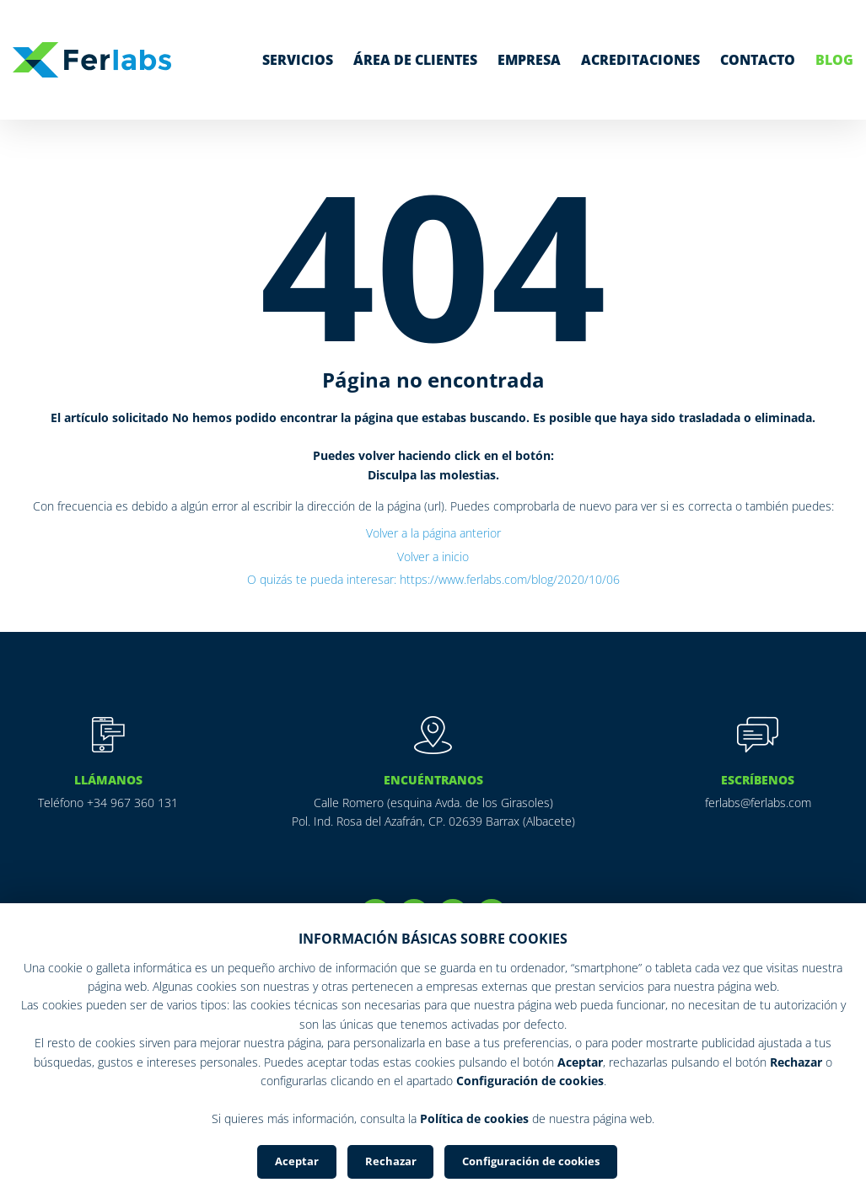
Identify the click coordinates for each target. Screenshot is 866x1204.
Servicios (297, 60)
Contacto (757, 60)
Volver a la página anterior (433, 533)
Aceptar (297, 1161)
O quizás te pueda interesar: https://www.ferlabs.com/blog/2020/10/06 (433, 579)
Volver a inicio (433, 556)
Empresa (529, 60)
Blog (834, 60)
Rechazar (391, 1161)
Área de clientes (415, 60)
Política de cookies (474, 1118)
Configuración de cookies (531, 1161)
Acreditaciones (640, 60)
